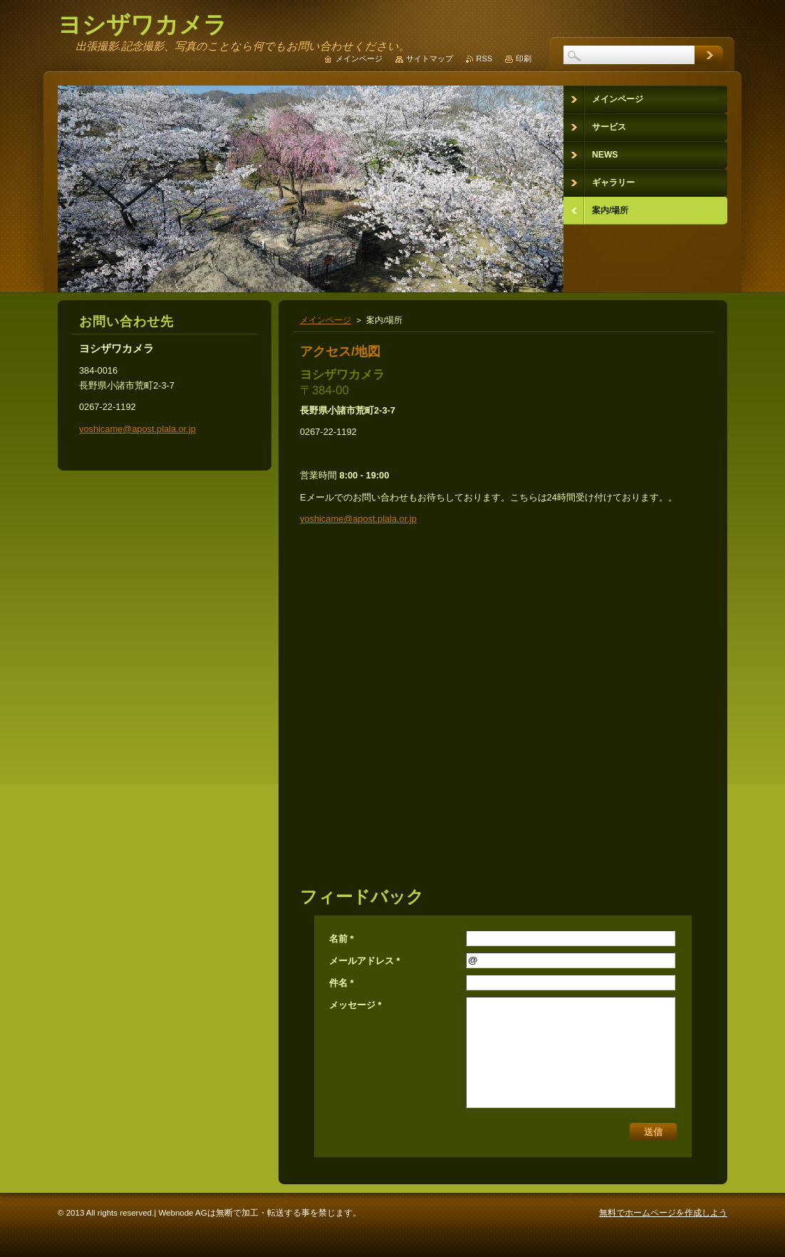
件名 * (341, 983)
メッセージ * (355, 1005)
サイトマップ (429, 58)
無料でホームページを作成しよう (663, 1213)
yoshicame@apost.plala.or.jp (358, 518)
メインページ (325, 320)
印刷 (523, 58)
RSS (484, 58)
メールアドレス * (364, 960)
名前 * (341, 938)
